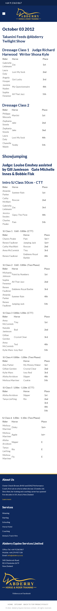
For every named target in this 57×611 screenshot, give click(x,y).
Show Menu (3, 13)
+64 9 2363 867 (13, 3)
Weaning (5, 513)
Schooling (6, 522)
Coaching (6, 531)
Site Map (18, 604)
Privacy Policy (41, 604)
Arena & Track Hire (10, 536)
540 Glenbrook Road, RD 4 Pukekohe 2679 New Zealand (10, 563)
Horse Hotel (7, 527)
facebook (53, 3)
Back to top (29, 604)
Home (10, 604)
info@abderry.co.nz (49, 3)
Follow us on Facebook (22, 593)
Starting (5, 518)
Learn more (6, 499)
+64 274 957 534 (16, 552)
